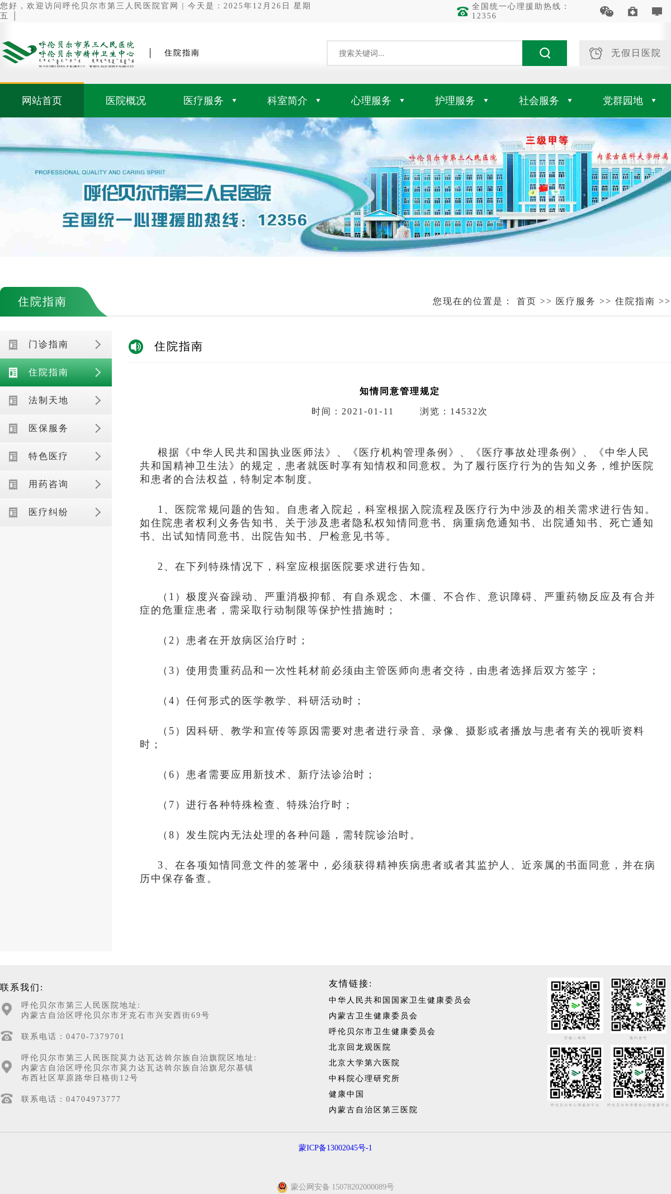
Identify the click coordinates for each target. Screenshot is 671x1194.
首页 (527, 301)
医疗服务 (210, 100)
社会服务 (545, 100)
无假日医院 (625, 53)
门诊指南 (49, 344)
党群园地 (629, 100)
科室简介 (293, 100)
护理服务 (461, 100)
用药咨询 (49, 484)
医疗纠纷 (49, 512)
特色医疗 (49, 456)
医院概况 (126, 100)
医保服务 (49, 428)
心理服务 (377, 100)
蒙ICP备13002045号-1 (335, 1148)
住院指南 (42, 301)
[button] (335, 249)
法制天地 (49, 400)
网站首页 (42, 100)
